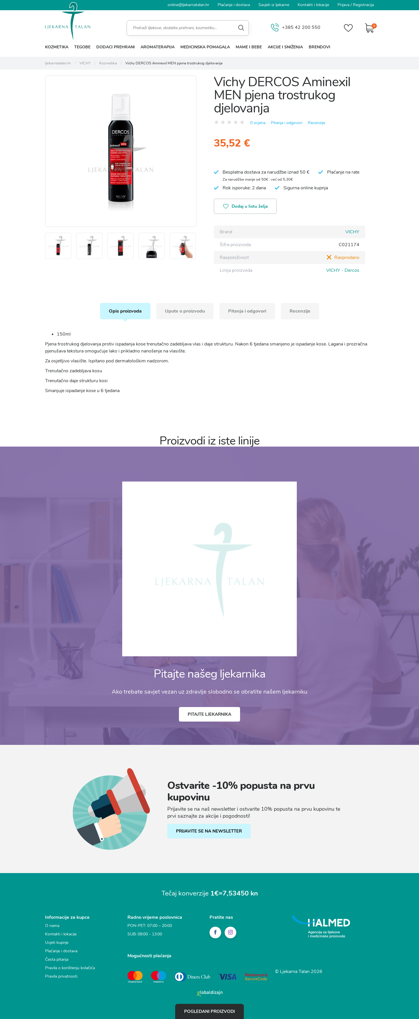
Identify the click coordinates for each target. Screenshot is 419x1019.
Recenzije (316, 123)
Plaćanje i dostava (234, 5)
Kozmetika (56, 47)
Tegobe (82, 47)
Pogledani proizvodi (209, 1011)
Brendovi (319, 47)
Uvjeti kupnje (56, 942)
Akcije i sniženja (285, 47)
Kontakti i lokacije (313, 5)
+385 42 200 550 (295, 27)
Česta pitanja (56, 959)
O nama (52, 925)
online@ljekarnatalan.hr (188, 5)
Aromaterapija (158, 47)
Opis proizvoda (125, 311)
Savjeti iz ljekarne (273, 5)
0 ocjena (257, 123)
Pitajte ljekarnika (209, 714)
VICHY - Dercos (342, 270)
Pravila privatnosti (61, 976)
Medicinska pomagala (205, 47)
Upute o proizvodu (185, 311)
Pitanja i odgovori (286, 123)
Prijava (343, 5)
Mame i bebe (249, 47)
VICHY (352, 232)
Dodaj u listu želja (245, 206)
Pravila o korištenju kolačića (70, 968)
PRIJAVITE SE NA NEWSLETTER (209, 831)
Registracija (363, 5)
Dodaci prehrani (115, 47)
